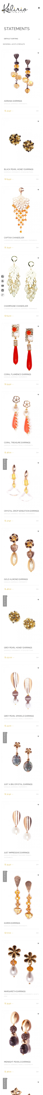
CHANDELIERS (8, 240)
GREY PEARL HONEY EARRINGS (18, 648)
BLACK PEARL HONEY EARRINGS (18, 169)
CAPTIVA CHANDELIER (14, 238)
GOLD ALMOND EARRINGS (16, 579)
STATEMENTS (22, 104)
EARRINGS (14, 104)
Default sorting (22, 39)
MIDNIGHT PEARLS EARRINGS (17, 1062)
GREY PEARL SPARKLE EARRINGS (19, 716)
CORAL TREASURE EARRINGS (17, 443)
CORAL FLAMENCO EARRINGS (17, 374)
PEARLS (21, 445)
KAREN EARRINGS (12, 923)
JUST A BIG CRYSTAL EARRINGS (18, 784)
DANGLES (7, 104)
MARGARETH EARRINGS (15, 991)
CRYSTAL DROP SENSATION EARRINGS (21, 511)
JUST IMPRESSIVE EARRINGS (16, 853)
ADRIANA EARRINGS (13, 101)
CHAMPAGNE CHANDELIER (16, 306)
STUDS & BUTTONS (27, 172)
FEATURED (21, 513)
